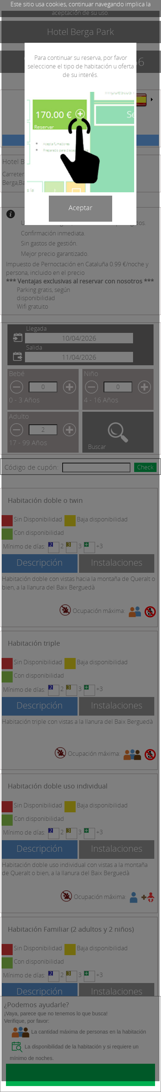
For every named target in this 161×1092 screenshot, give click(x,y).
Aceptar (80, 207)
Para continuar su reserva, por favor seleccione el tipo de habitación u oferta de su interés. (81, 66)
